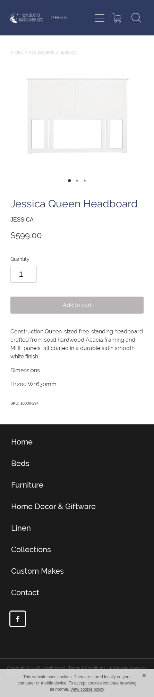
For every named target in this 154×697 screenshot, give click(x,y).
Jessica (68, 52)
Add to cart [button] (77, 305)
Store (16, 52)
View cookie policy (87, 689)
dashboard (54, 668)
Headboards (41, 52)
